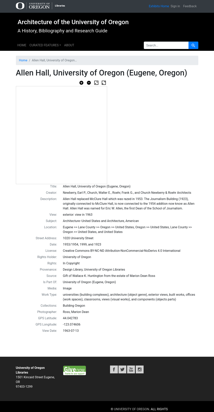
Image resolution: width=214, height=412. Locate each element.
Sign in (175, 6)
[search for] (166, 45)
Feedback (190, 6)
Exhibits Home (159, 6)
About (69, 45)
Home (21, 45)
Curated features (44, 45)
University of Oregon (131, 409)
